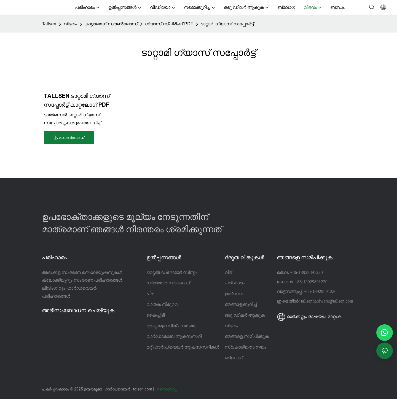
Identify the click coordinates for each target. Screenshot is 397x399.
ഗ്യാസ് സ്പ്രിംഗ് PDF (169, 23)
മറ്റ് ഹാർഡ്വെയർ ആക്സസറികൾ (182, 347)
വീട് (228, 272)
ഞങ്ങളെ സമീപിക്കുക (247, 336)
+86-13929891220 (306, 272)
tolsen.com (143, 389)
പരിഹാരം (235, 282)
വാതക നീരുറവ (162, 304)
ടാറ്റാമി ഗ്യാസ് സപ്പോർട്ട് (227, 23)
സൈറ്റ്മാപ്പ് (167, 389)
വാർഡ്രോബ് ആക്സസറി (174, 336)
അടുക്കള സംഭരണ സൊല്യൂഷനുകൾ (82, 272)
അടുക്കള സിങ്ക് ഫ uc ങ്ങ (170, 325)
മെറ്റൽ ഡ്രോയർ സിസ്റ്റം (171, 272)
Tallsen (49, 23)
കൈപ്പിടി (155, 315)
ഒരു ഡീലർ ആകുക (245, 315)
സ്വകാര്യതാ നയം (245, 347)
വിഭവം (70, 23)
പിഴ (150, 293)
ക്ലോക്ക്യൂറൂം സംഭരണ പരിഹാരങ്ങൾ (82, 280)
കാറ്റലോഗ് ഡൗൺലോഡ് (111, 23)
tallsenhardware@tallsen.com (327, 301)
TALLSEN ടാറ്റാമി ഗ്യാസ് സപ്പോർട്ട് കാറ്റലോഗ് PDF (77, 100)
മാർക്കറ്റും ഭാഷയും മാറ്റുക (309, 316)
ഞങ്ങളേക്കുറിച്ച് (241, 304)
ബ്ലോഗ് (234, 357)
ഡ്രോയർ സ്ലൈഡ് (168, 283)
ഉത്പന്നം (234, 293)
